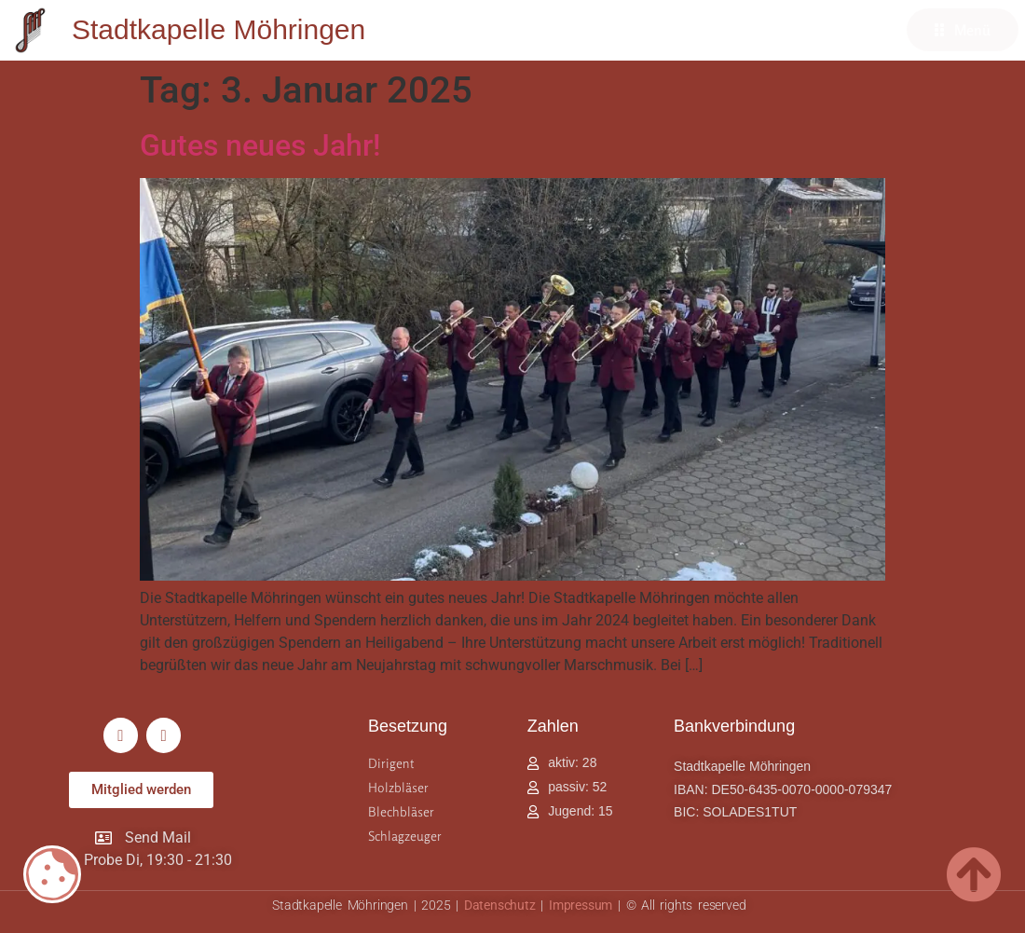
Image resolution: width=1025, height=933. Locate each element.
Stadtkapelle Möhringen (218, 29)
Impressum (580, 905)
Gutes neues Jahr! (260, 145)
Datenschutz (500, 905)
